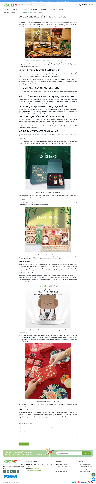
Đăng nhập (84, 4)
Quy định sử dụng (62, 471)
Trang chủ (7, 9)
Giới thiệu (52, 9)
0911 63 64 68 (35, 468)
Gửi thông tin (23, 444)
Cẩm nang (34, 9)
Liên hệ (61, 9)
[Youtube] (11, 471)
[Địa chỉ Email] (73, 453)
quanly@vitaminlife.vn (35, 470)
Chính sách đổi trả (62, 469)
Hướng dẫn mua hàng (86, 464)
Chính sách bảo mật (62, 464)
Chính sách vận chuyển (63, 466)
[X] (8, 471)
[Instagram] (14, 471)
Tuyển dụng (43, 9)
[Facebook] (4, 471)
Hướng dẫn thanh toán (86, 466)
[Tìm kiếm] (20, 4)
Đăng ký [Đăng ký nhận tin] (86, 453)
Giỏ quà (26, 9)
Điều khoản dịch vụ (85, 471)
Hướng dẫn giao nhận (86, 469)
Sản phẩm (16, 9)
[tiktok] (18, 471)
